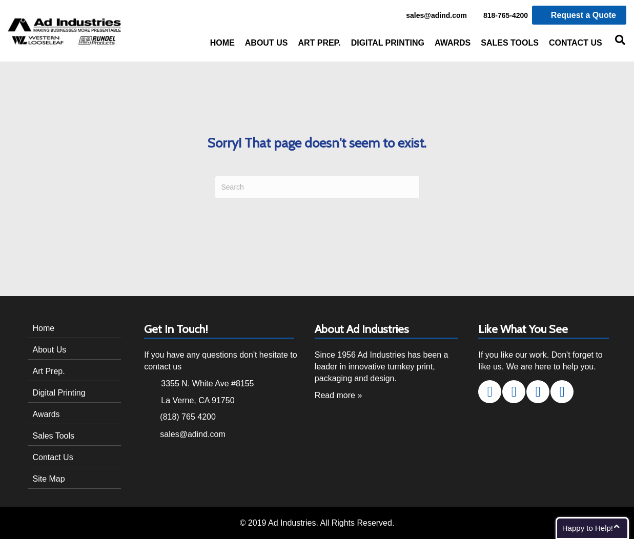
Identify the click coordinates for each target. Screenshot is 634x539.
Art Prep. (319, 42)
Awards (453, 42)
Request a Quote (579, 15)
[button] (489, 391)
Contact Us (575, 42)
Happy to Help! (587, 528)
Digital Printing (387, 42)
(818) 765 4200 (188, 416)
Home (222, 42)
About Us (266, 42)
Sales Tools (510, 42)
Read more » (338, 395)
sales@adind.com (431, 15)
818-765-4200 (500, 15)
